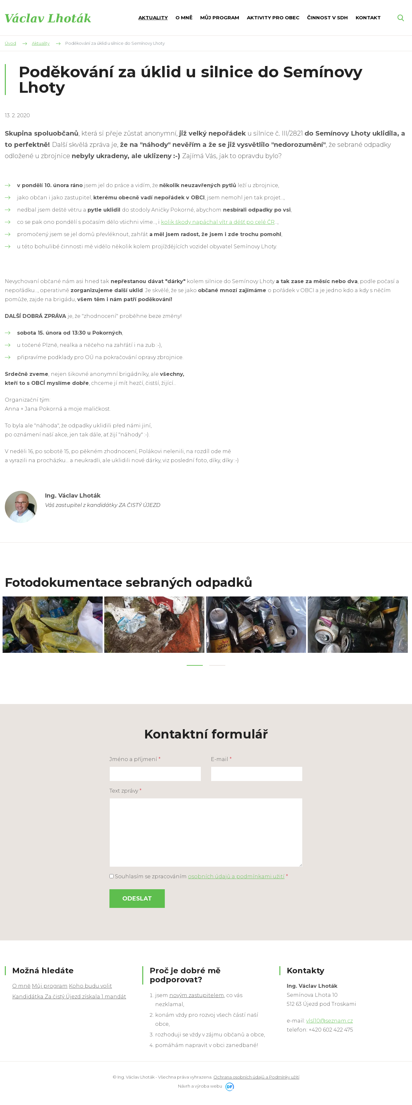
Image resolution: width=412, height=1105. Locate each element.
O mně (21, 984)
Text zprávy (125, 789)
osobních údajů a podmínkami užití (236, 875)
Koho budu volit (90, 984)
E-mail (221, 758)
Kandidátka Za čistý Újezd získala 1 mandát (69, 995)
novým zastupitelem (196, 994)
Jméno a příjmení (135, 758)
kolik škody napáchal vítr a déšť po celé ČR (218, 222)
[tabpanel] (53, 623)
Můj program (50, 984)
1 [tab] (195, 664)
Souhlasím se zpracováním (198, 875)
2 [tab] (217, 664)
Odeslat (137, 896)
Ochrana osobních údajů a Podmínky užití (256, 1075)
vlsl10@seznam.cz (329, 1019)
